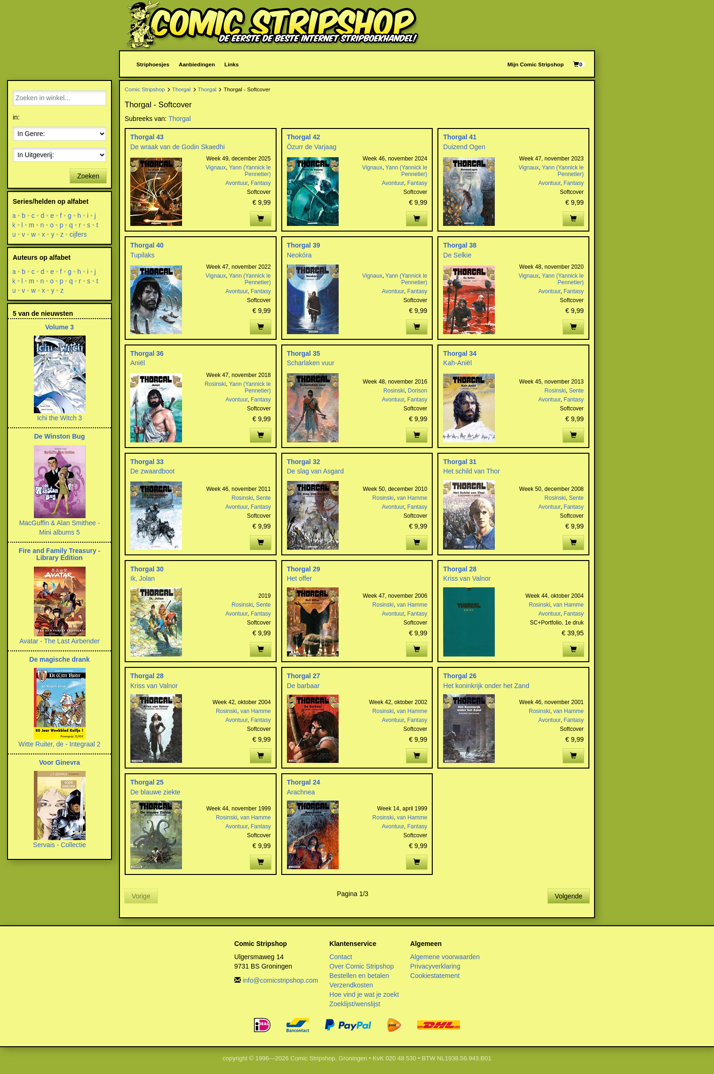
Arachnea (301, 792)
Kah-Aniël (457, 363)
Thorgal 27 (303, 676)
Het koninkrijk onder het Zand (486, 685)
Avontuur (236, 183)
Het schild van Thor (471, 471)
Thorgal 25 (147, 782)
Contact (340, 957)
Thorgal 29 (303, 569)
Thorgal (181, 89)
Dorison (417, 390)
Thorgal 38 (459, 245)
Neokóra (299, 255)
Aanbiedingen (197, 64)
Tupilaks (142, 255)
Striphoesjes (152, 64)
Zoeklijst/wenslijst (354, 1004)
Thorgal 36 (147, 353)
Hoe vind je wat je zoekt (364, 994)
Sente (576, 390)
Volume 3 (59, 327)
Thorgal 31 (459, 461)
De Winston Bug (59, 436)
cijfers (78, 234)
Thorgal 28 (459, 569)
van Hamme (412, 498)
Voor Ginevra (59, 762)
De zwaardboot (152, 471)
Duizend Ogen (464, 147)
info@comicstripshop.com (280, 980)
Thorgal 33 (147, 461)
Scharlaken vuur (310, 363)
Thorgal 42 (303, 137)
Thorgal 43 (147, 137)
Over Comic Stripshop (361, 966)
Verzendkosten (351, 985)
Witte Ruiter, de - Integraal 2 (59, 744)
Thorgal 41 (459, 137)
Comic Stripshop (145, 89)
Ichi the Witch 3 (59, 418)
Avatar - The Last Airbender (59, 641)
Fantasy (261, 183)
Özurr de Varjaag (312, 147)
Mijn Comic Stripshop (536, 64)
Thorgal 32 (303, 461)
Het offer (299, 578)
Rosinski (215, 384)
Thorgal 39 (303, 245)
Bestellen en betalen (359, 975)
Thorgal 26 (459, 676)
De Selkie (457, 255)
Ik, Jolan (142, 578)
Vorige (141, 896)
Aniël (137, 363)
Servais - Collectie (59, 845)
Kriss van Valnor (467, 578)
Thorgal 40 (147, 245)
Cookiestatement (435, 975)
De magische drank (59, 659)
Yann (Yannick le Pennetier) (250, 170)
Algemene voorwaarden (445, 957)
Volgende (568, 896)
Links (231, 64)
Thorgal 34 (459, 353)
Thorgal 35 (303, 353)
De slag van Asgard (315, 471)
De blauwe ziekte (155, 792)
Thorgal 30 (147, 569)
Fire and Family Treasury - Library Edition (60, 554)
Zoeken (88, 176)
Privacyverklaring (435, 966)
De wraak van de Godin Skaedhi (177, 147)
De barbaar (303, 685)
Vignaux (216, 167)
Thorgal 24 (303, 782)
